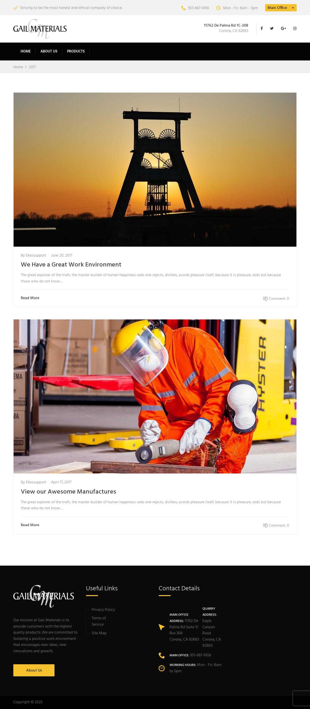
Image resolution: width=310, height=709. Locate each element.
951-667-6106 (195, 8)
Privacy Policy (103, 610)
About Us (48, 51)
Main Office (277, 8)
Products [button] (76, 51)
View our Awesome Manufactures (68, 492)
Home (26, 51)
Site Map (99, 633)
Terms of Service (99, 621)
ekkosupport (36, 255)
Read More (31, 298)
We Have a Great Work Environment (71, 265)
